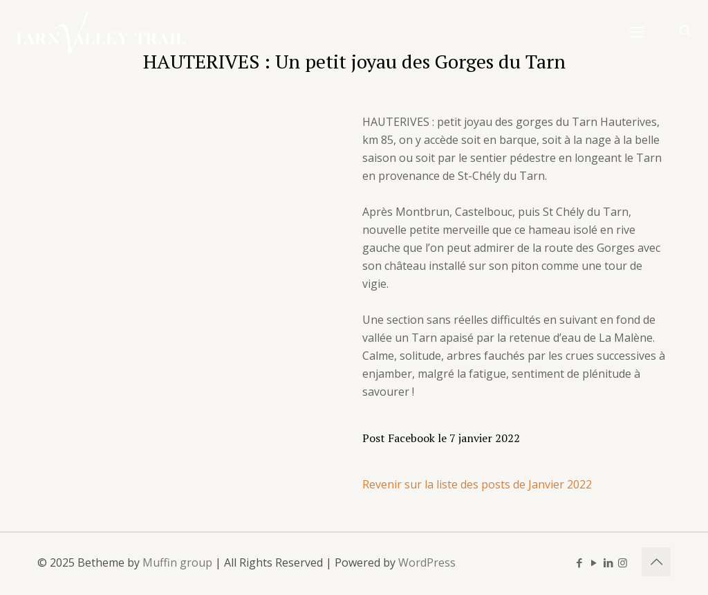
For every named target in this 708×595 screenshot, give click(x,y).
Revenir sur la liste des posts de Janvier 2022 (477, 484)
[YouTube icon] (593, 562)
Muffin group (177, 562)
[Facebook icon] (579, 562)
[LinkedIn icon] (608, 562)
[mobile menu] (637, 31)
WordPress (427, 562)
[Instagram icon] (622, 562)
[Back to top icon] (656, 561)
